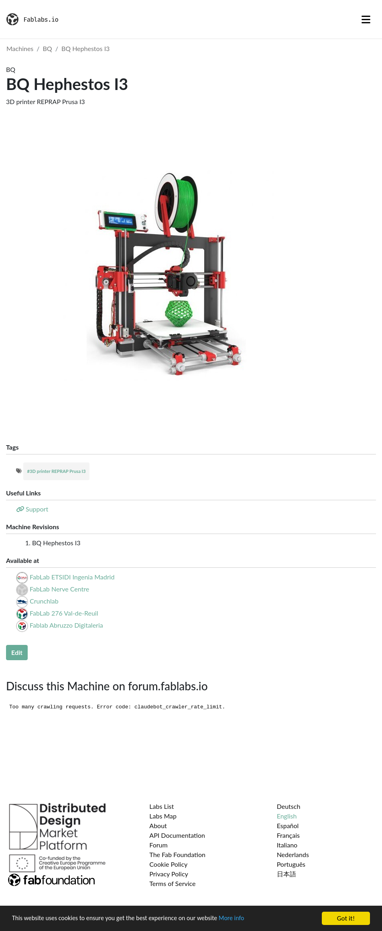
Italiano (287, 845)
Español (288, 825)
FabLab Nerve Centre (59, 589)
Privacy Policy (168, 874)
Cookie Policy (168, 864)
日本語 (286, 874)
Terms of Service (172, 883)
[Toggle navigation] (366, 19)
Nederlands (293, 854)
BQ (47, 48)
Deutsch (289, 806)
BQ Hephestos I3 (85, 48)
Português (291, 864)
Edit (16, 652)
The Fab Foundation (177, 854)
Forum (158, 845)
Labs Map (163, 816)
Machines (19, 48)
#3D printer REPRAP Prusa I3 (56, 471)
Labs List (161, 806)
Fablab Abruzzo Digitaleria (66, 625)
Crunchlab (44, 601)
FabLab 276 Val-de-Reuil (64, 613)
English (287, 816)
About (158, 825)
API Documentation (177, 835)
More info (246, 919)
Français (288, 835)
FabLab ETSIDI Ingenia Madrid (72, 577)
